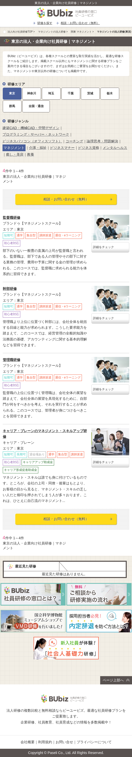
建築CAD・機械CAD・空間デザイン (31, 128)
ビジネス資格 (88, 148)
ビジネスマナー (62, 148)
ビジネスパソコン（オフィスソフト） (32, 141)
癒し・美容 (15, 154)
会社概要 (28, 742)
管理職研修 (11, 360)
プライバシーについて (94, 742)
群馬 (12, 106)
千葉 (71, 93)
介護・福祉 (38, 148)
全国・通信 (36, 106)
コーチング (74, 141)
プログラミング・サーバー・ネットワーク (36, 134)
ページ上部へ (116, 680)
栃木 (110, 93)
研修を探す (44, 23)
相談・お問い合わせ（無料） (80, 23)
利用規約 (45, 742)
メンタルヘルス (115, 148)
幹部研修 (10, 289)
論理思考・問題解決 (102, 141)
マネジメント (14, 148)
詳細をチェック (103, 247)
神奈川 (31, 93)
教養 (30, 154)
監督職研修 (11, 218)
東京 (12, 93)
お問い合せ (64, 742)
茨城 (90, 93)
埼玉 (51, 93)
